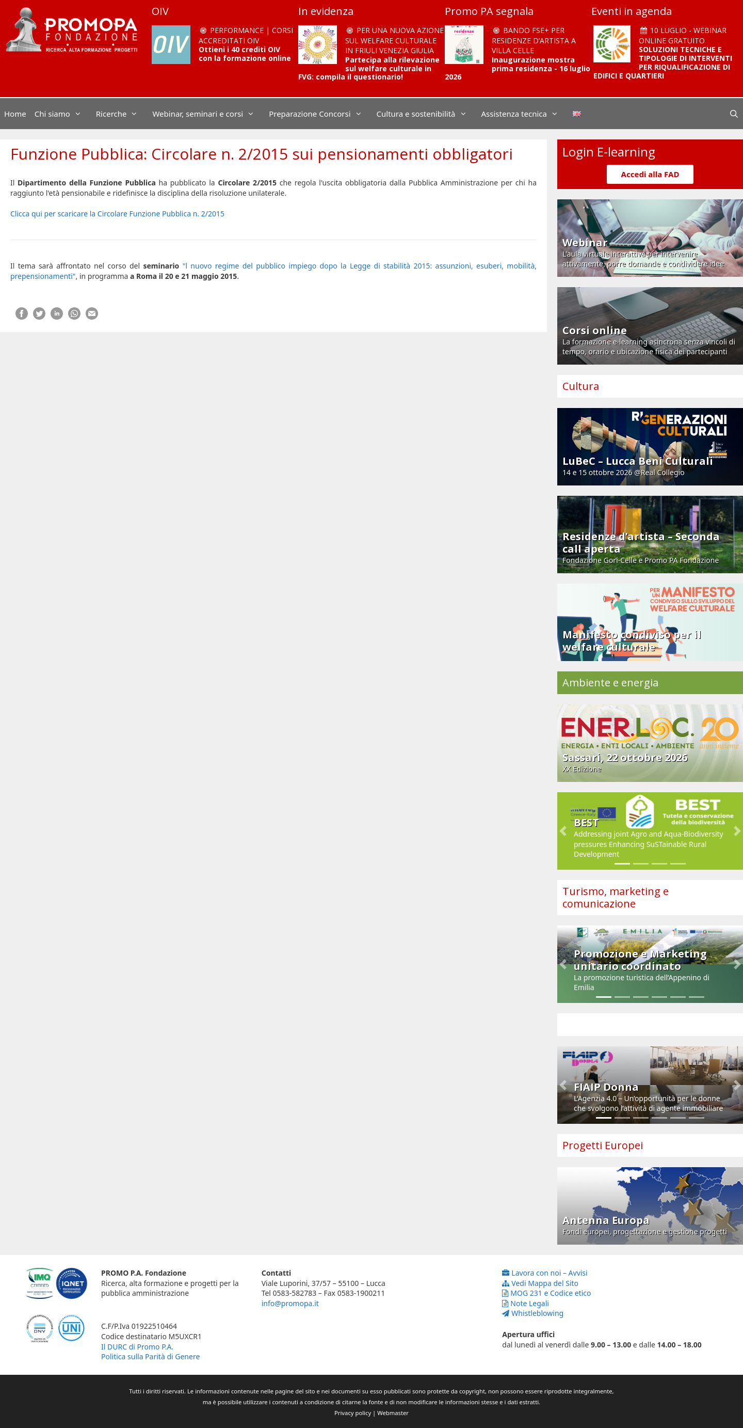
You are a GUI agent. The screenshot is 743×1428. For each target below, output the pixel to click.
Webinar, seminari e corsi (208, 113)
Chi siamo (63, 113)
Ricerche (122, 113)
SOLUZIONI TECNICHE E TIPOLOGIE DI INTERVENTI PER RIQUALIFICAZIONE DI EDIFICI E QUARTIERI (662, 62)
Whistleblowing (532, 1313)
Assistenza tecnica (525, 113)
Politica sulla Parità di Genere (150, 1356)
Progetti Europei (602, 1145)
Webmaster (393, 1413)
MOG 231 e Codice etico (546, 1293)
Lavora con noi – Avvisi (544, 1273)
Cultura (580, 386)
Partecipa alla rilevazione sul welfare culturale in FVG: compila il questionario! (369, 68)
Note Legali (525, 1303)
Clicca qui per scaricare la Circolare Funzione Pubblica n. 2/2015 (117, 213)
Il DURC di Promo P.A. (137, 1347)
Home (15, 113)
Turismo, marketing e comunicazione (615, 897)
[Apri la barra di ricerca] (734, 113)
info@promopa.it (290, 1303)
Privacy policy (352, 1413)
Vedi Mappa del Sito (540, 1283)
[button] (563, 831)
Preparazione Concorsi (320, 113)
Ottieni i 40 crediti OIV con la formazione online (245, 53)
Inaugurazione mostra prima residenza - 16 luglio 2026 (517, 68)
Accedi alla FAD (650, 174)
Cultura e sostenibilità (427, 113)
